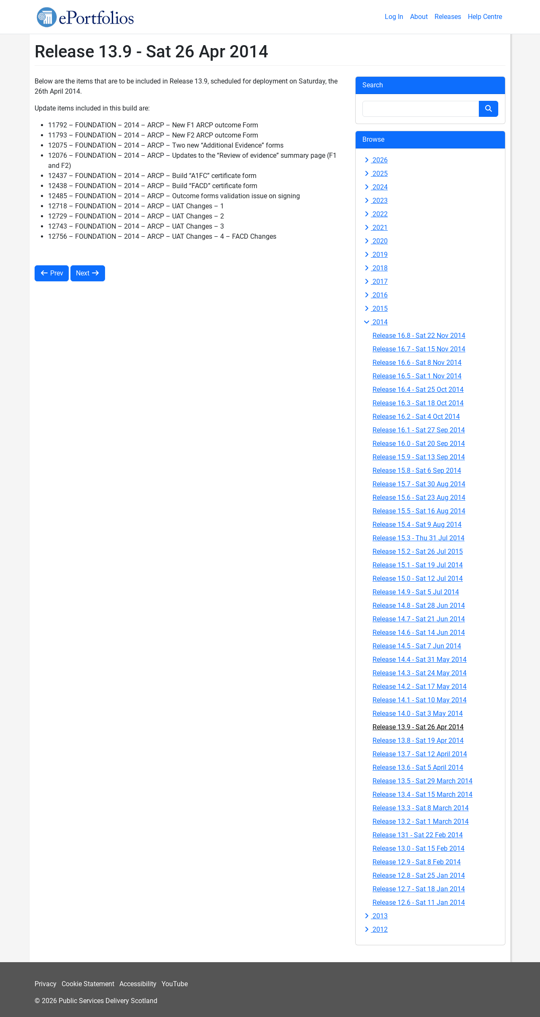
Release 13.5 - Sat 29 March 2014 (422, 781)
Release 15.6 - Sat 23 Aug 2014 (419, 498)
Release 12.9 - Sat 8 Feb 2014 (417, 862)
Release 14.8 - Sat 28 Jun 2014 (419, 606)
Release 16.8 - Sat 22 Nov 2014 (419, 336)
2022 (375, 214)
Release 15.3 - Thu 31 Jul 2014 (418, 538)
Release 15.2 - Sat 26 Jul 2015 (418, 552)
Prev (51, 273)
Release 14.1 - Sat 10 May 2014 (420, 700)
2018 (375, 268)
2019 (375, 255)
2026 (375, 160)
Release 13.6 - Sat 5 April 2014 (418, 767)
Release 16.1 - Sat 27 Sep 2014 (419, 430)
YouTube (175, 984)
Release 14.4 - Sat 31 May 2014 (420, 660)
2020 (375, 241)
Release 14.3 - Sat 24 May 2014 (420, 673)
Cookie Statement (88, 984)
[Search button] (488, 109)
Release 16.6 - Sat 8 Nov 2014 (417, 363)
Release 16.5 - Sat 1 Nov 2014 (417, 376)
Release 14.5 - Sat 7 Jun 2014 (417, 646)
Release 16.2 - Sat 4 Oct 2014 (416, 417)
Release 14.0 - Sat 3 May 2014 (418, 713)
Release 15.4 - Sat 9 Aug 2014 (417, 525)
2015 (375, 309)
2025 (375, 174)
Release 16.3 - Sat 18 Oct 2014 (418, 403)
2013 (375, 916)
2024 (375, 187)
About (419, 17)
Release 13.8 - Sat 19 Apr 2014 (418, 740)
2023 (375, 201)
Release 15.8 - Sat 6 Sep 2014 (417, 471)
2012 (375, 929)
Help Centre (485, 17)
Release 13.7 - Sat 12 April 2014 (420, 754)
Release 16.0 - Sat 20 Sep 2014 (419, 444)
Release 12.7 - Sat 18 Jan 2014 (419, 889)
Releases (448, 17)
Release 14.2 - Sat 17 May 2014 (420, 686)
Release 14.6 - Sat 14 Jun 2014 (419, 633)
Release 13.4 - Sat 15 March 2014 (422, 794)
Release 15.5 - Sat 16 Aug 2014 (419, 511)
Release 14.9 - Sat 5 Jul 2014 (416, 592)
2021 (375, 228)
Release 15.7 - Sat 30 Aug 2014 (419, 484)
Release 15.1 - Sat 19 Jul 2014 (418, 565)
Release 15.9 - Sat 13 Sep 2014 (419, 457)
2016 (375, 295)
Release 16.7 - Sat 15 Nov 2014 (419, 349)
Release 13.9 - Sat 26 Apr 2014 (418, 727)
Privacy (46, 984)
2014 (375, 322)
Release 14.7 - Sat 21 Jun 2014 (419, 619)
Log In (394, 17)
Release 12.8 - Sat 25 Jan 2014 (419, 875)
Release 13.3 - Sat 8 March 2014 (421, 808)
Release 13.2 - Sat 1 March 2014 (421, 821)
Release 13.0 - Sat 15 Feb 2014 (418, 848)
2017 (375, 282)
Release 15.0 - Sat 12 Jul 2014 (418, 579)
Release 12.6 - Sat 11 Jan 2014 (419, 902)
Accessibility (138, 984)
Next (88, 273)
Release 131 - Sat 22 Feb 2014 (418, 835)
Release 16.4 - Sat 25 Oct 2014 (418, 390)
